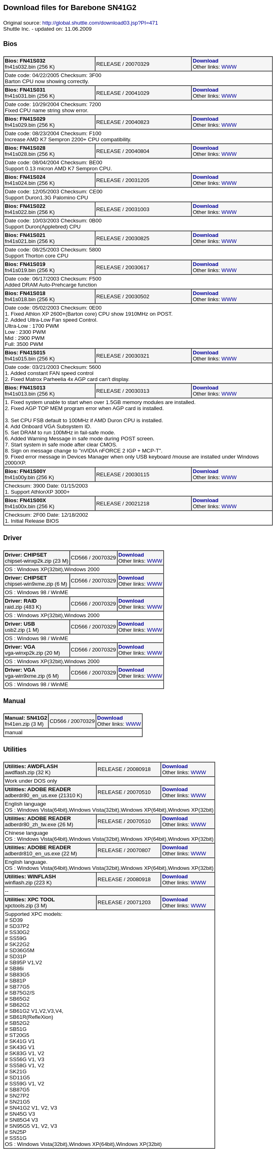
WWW (229, 67)
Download (205, 61)
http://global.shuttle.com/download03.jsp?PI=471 (100, 23)
